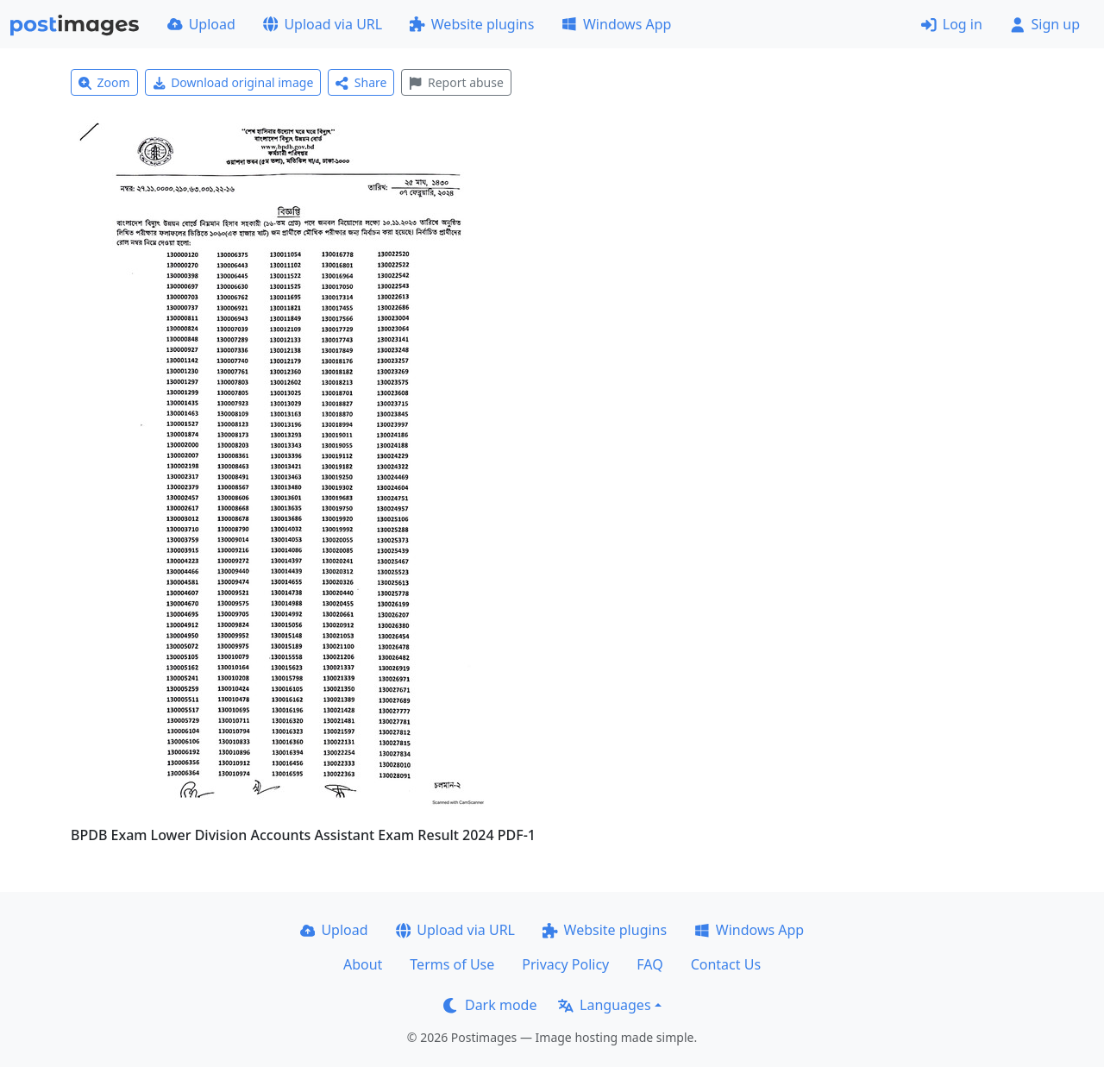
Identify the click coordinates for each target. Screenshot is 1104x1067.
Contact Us (726, 964)
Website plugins (472, 24)
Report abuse (456, 82)
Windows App (616, 24)
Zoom (104, 82)
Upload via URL (322, 24)
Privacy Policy (565, 964)
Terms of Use (452, 964)
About (362, 964)
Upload (201, 24)
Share (361, 82)
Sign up (1045, 24)
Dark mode (489, 1004)
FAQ (649, 964)
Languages (604, 1004)
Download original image (233, 82)
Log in (951, 24)
